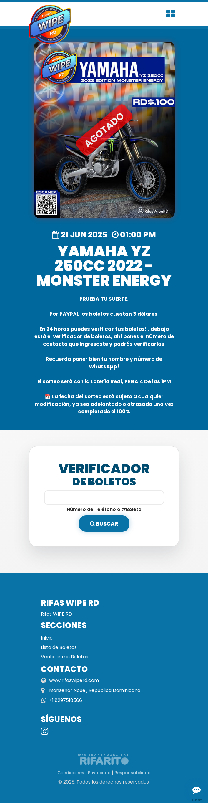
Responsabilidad (132, 773)
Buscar (104, 523)
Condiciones (70, 773)
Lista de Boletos (59, 647)
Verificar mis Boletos (64, 656)
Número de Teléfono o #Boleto (104, 509)
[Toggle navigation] (171, 14)
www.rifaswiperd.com (74, 680)
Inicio (47, 638)
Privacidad (99, 773)
